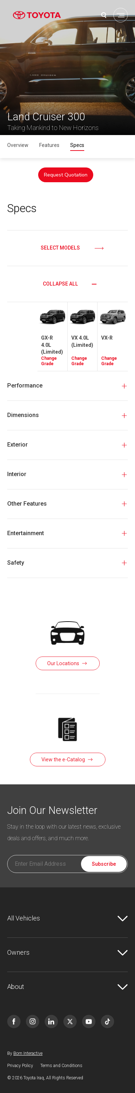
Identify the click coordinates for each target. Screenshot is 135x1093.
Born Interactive (27, 1053)
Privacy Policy (20, 1065)
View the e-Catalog (63, 759)
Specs (77, 145)
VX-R (107, 338)
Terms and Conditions (61, 1065)
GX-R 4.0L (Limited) (52, 345)
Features (49, 145)
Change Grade (49, 361)
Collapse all (60, 284)
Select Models (60, 248)
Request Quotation (65, 174)
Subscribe (104, 864)
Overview (17, 145)
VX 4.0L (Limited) (82, 341)
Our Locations (63, 663)
